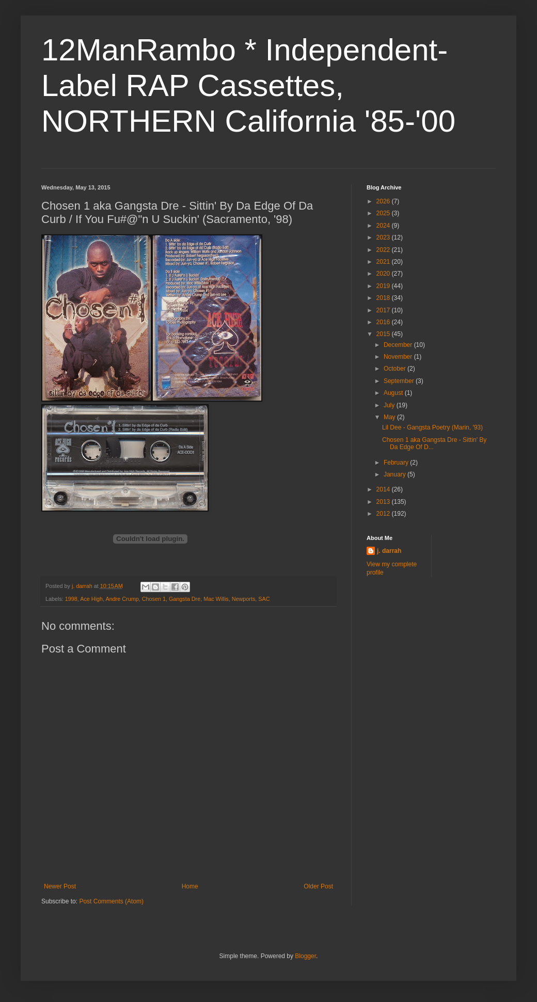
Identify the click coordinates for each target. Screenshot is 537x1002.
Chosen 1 (154, 599)
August (394, 392)
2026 (384, 201)
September (400, 381)
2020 (384, 273)
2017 (384, 310)
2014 (384, 489)
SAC (264, 599)
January (395, 474)
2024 (384, 225)
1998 (71, 599)
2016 (384, 322)
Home (190, 886)
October (395, 368)
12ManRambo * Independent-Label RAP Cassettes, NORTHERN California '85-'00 (248, 85)
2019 (384, 286)
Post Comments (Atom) (111, 901)
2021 (384, 261)
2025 (384, 213)
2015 (384, 334)
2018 (384, 297)
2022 (384, 249)
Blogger (305, 956)
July (390, 405)
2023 (384, 237)
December (399, 344)
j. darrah (389, 550)
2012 (384, 513)
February (397, 462)
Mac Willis (216, 599)
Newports (244, 599)
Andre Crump (121, 599)
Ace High (91, 599)
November (399, 356)
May (390, 417)
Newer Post (60, 886)
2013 (384, 501)
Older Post (318, 886)
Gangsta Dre (184, 599)
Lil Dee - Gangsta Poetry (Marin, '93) (432, 427)
